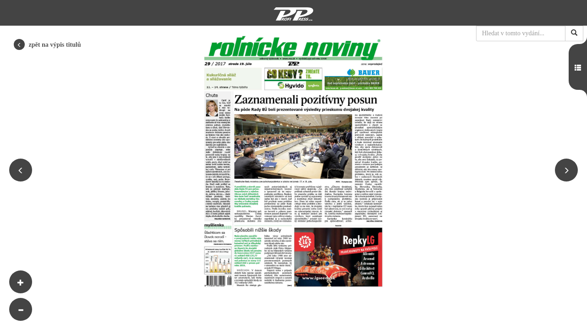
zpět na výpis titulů (47, 44)
